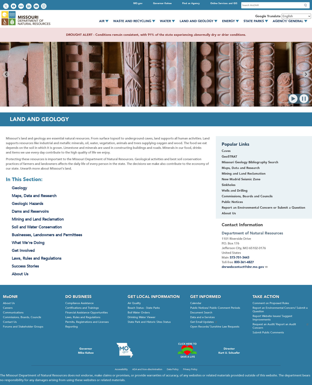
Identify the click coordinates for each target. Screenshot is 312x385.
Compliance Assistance (79, 303)
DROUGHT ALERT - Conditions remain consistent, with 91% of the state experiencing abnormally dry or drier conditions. (156, 35)
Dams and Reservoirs (30, 211)
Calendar (195, 303)
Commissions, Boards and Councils (247, 196)
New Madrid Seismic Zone (241, 179)
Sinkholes (228, 185)
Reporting (71, 326)
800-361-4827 (244, 262)
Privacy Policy (190, 369)
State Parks (257, 21)
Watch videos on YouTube (14, 6)
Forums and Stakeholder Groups (23, 326)
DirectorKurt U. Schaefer (229, 351)
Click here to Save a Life (187, 350)
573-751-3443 (239, 257)
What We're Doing (28, 242)
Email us (36, 6)
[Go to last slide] (6, 74)
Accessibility (121, 369)
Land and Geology (200, 21)
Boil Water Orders (139, 312)
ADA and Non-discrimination (147, 369)
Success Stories (25, 266)
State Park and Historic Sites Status (149, 322)
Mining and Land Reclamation (38, 219)
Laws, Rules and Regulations (36, 258)
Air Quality (134, 303)
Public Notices (232, 202)
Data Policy (172, 369)
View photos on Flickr (21, 6)
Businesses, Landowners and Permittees (47, 235)
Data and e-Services (202, 317)
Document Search (201, 312)
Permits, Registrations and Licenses (87, 322)
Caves (226, 151)
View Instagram (44, 6)
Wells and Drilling (234, 190)
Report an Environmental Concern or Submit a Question (263, 208)
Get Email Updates (204, 322)
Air (105, 21)
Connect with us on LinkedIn (29, 6)
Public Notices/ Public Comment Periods (215, 308)
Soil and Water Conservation (37, 227)
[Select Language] (296, 16)
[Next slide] (306, 74)
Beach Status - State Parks (144, 308)
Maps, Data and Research (34, 195)
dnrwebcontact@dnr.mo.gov (245, 267)
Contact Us (10, 322)
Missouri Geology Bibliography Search (250, 162)
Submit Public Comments (268, 332)
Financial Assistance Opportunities (86, 312)
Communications (13, 312)
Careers (8, 308)
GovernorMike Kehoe (86, 351)
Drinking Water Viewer (141, 317)
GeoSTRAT (229, 156)
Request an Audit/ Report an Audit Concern (281, 326)
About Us (20, 274)
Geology (19, 188)
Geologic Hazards (27, 203)
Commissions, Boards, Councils (22, 317)
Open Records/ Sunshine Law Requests (214, 326)
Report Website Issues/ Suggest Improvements (272, 317)
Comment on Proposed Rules (271, 303)
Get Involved (23, 250)
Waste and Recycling (135, 21)
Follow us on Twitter (6, 6)
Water (169, 21)
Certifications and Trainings (82, 308)
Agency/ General (291, 21)
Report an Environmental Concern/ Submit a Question (280, 309)
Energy (232, 21)
